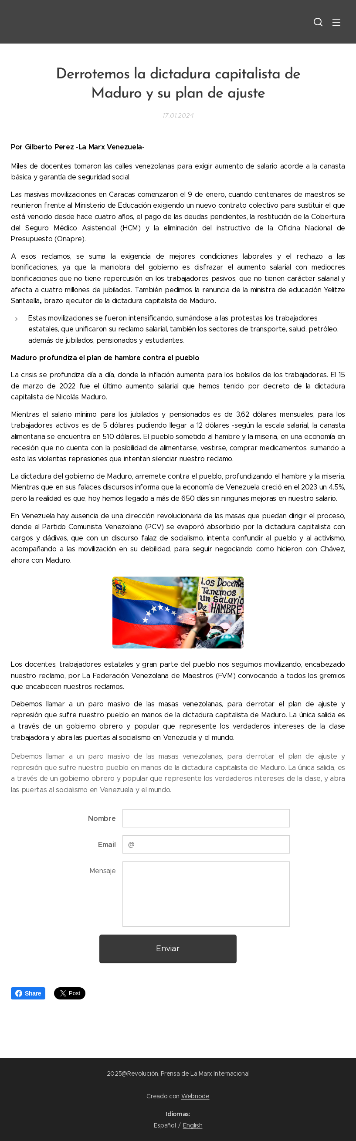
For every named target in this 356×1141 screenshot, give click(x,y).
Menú (336, 22)
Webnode (195, 1096)
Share (28, 993)
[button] (318, 22)
